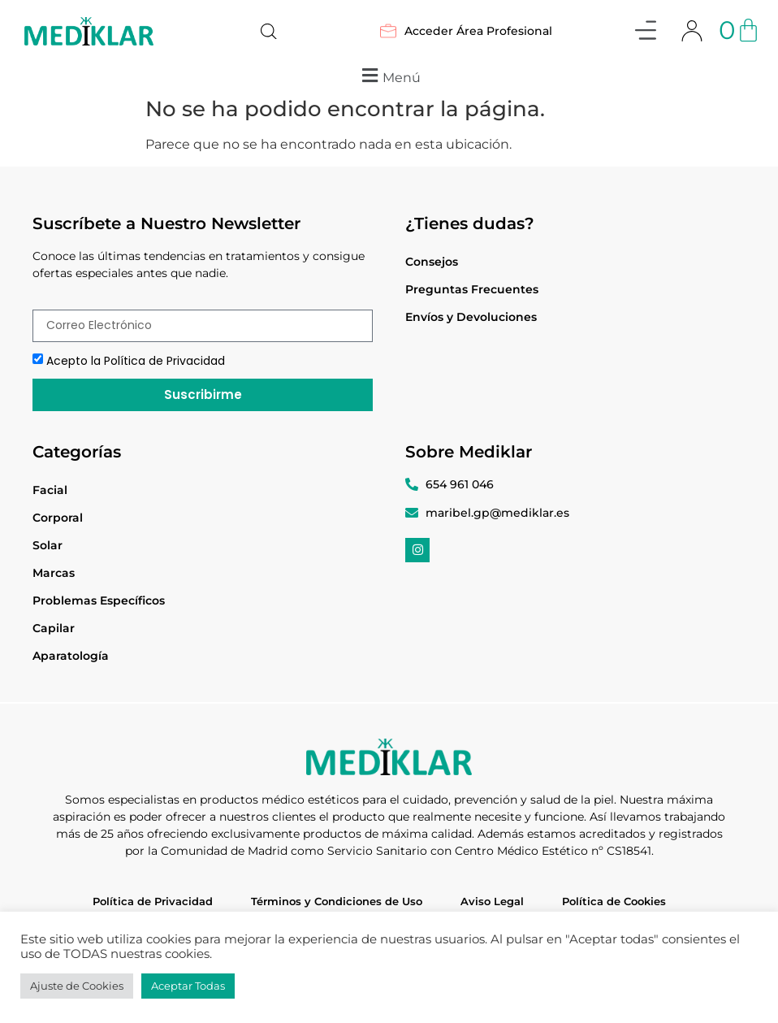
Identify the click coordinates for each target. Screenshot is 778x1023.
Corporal (57, 517)
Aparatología (70, 655)
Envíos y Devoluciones (471, 317)
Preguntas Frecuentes (471, 289)
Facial (49, 490)
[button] (646, 33)
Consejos (431, 261)
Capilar (53, 628)
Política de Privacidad (153, 901)
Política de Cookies (614, 901)
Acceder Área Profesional (466, 31)
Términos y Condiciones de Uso (336, 901)
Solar (47, 545)
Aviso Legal (492, 901)
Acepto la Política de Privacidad (135, 361)
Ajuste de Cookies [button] (76, 985)
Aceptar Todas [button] (188, 985)
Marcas (53, 573)
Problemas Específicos (98, 600)
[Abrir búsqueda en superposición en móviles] (269, 32)
